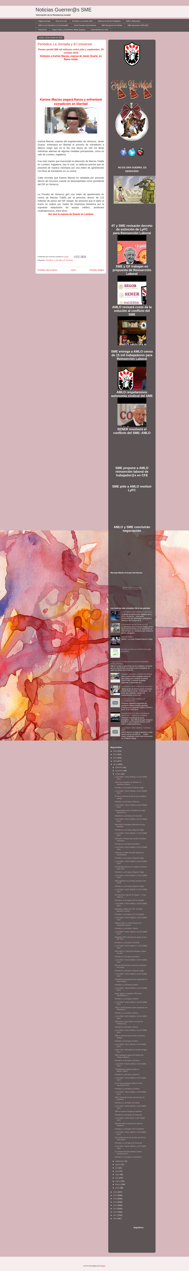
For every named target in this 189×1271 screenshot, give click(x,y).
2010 (115, 1219)
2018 (115, 1192)
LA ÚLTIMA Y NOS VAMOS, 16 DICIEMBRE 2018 (133, 700)
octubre (118, 774)
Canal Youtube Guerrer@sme (85, 25)
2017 (115, 1195)
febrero (118, 1184)
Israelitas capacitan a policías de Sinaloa (136, 674)
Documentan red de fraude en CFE (134, 624)
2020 (115, 761)
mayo (117, 1174)
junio (117, 1171)
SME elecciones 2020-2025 (137, 25)
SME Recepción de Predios (111, 25)
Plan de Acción (61, 21)
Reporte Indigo (126, 637)
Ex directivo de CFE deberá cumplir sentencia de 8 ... (128, 1153)
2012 (115, 1212)
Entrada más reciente (47, 270)
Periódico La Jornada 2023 (82, 21)
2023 (115, 751)
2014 (115, 1205)
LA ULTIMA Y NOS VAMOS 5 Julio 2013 (136, 612)
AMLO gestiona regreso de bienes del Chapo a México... (129, 1056)
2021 (115, 758)
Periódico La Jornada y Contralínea (128, 1157)
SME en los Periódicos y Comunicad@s (53, 25)
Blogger (102, 1266)
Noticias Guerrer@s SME (64, 9)
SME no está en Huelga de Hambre (128, 1111)
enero (117, 1188)
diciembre (119, 767)
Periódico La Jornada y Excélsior (127, 844)
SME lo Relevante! (133, 21)
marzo (117, 1181)
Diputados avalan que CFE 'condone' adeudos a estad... (129, 910)
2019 (115, 764)
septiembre (119, 1161)
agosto (118, 1164)
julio (117, 1168)
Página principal (44, 21)
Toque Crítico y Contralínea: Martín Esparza (68, 30)
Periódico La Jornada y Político (126, 985)
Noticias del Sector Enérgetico (109, 21)
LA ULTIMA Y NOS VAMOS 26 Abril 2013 (137, 686)
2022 (115, 754)
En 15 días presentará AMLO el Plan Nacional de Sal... (128, 1084)
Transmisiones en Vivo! (99, 30)
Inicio (73, 270)
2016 (115, 1199)
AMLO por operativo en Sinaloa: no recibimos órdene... (128, 783)
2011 (115, 1215)
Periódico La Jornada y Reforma (127, 802)
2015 (115, 1202)
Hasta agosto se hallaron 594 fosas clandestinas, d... (128, 995)
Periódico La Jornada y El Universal (59, 260)
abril (117, 1178)
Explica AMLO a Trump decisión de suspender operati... (128, 924)
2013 (115, 1209)
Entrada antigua (97, 270)
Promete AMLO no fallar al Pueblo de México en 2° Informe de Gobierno (135, 714)
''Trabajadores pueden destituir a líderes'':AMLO (127, 1070)
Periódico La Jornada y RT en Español (129, 900)
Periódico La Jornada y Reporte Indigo (129, 788)
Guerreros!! (42, 30)
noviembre (119, 771)
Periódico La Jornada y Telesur (126, 928)
